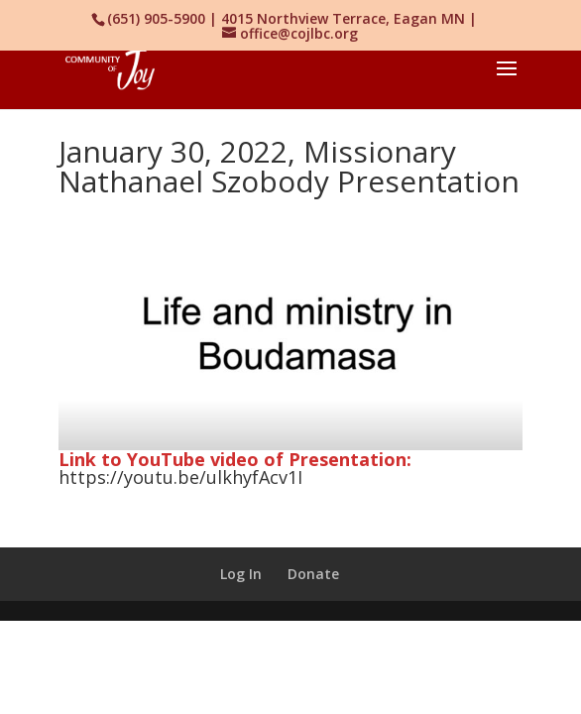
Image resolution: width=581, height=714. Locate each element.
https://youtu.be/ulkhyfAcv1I (180, 477)
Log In (241, 573)
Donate (313, 573)
